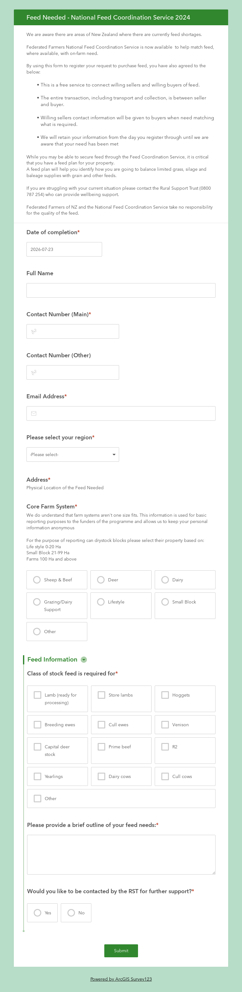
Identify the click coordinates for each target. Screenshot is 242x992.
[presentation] (56, 579)
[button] (84, 659)
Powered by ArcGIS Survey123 (121, 979)
